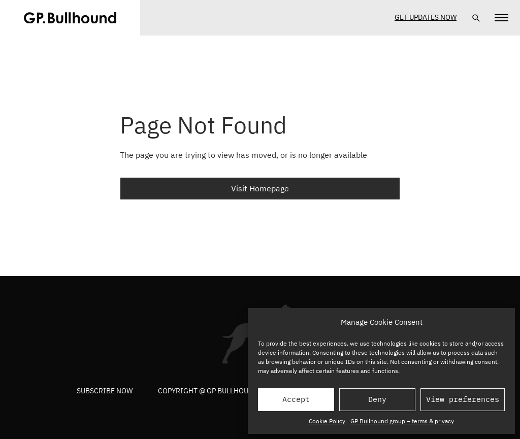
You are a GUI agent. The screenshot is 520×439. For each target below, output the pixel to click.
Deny (377, 399)
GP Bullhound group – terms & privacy (402, 421)
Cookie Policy (327, 421)
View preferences (462, 399)
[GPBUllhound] (70, 18)
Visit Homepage (260, 188)
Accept (296, 399)
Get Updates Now (426, 17)
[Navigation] (501, 17)
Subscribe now (105, 390)
